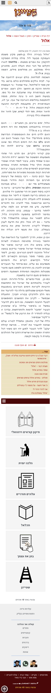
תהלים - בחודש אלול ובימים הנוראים (32, 377)
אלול (8, 36)
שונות (25, 652)
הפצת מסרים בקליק (25, 613)
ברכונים (25, 642)
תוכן (29, 36)
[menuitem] (25, 421)
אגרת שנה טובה (41, 373)
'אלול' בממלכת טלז (39, 393)
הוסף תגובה (19, 345)
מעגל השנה (19, 36)
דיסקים (25, 647)
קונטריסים (25, 632)
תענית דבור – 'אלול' (39, 366)
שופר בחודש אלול (39, 370)
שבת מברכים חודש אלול (37, 381)
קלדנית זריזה (25, 609)
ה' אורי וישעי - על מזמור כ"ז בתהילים (32, 385)
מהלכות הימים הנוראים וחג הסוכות (33, 362)
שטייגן (36, 36)
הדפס (30, 345)
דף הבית (46, 36)
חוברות (25, 637)
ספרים (25, 628)
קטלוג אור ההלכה (25, 624)
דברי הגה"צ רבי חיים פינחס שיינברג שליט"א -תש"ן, (26, 357)
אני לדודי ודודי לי (40, 389)
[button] (16, 2)
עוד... (45, 351)
